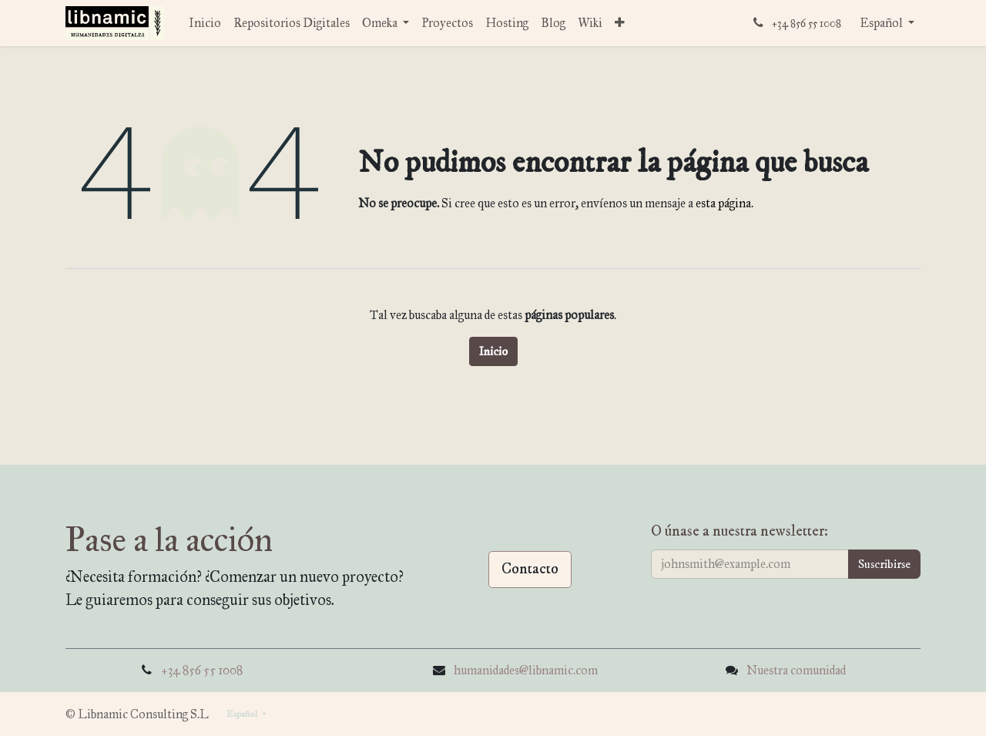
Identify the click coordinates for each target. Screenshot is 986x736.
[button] (884, 564)
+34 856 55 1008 (202, 670)
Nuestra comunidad (796, 670)
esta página (723, 203)
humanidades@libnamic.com (526, 670)
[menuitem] (205, 23)
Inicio (493, 351)
